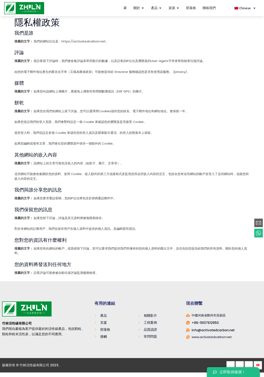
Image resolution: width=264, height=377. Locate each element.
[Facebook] (230, 365)
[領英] (249, 365)
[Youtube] (258, 365)
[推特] (240, 365)
